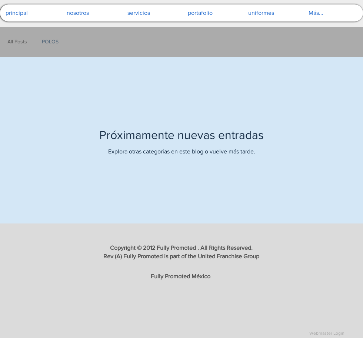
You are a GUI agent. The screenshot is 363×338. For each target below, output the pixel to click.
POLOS (50, 41)
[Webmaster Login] (326, 333)
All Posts (17, 41)
